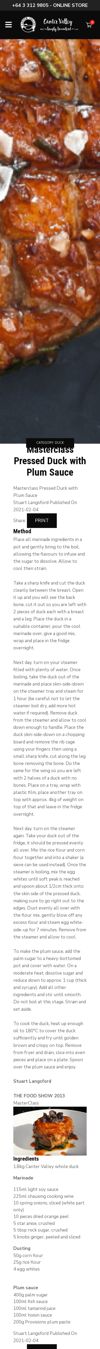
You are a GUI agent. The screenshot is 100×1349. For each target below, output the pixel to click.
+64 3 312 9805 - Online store (50, 5)
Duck (59, 443)
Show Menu (8, 24)
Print (42, 521)
